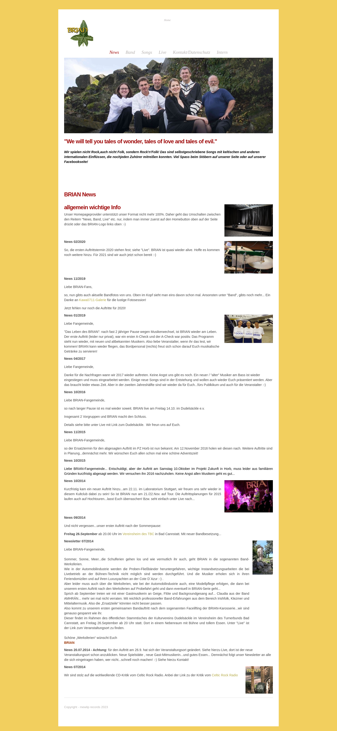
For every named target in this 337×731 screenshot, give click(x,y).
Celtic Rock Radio (224, 675)
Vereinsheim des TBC (138, 534)
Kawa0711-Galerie (92, 300)
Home (167, 20)
